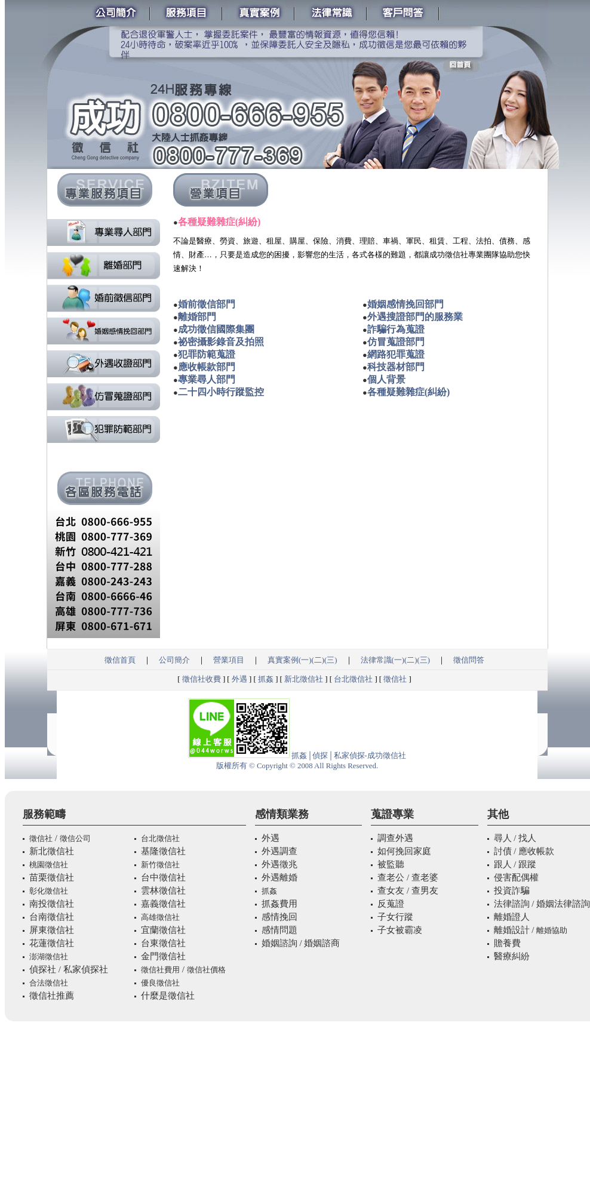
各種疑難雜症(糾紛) (408, 392)
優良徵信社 (160, 982)
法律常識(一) (383, 660)
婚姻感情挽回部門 (405, 304)
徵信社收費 (201, 679)
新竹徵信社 (160, 864)
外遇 (239, 679)
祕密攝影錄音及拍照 (221, 342)
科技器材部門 (396, 367)
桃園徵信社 (48, 864)
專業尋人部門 (206, 379)
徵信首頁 (120, 660)
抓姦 (266, 679)
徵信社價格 (206, 969)
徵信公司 (75, 838)
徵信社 (395, 679)
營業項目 (228, 660)
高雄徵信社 (160, 917)
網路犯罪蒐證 (396, 354)
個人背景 (386, 379)
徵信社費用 (160, 969)
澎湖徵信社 (48, 956)
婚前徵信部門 (206, 304)
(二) (317, 660)
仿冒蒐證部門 (396, 342)
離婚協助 (551, 930)
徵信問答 (468, 660)
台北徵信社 (353, 679)
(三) (330, 660)
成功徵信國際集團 (216, 329)
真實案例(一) (290, 660)
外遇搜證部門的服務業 (415, 317)
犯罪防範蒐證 (206, 354)
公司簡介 (174, 660)
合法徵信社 (48, 982)
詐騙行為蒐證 (396, 329)
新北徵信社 (303, 679)
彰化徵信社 (48, 890)
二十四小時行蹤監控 (221, 392)
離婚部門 (197, 317)
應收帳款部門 (206, 367)
